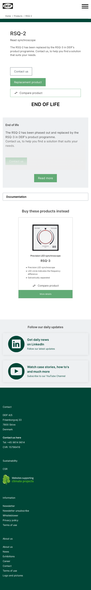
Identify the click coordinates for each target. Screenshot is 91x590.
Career (6, 561)
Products (18, 16)
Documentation (16, 196)
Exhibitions (9, 556)
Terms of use (10, 525)
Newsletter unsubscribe (16, 510)
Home (8, 16)
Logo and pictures (13, 575)
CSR (5, 468)
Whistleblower (10, 515)
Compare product (28, 93)
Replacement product (28, 82)
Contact (7, 565)
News (6, 551)
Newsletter (9, 505)
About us (8, 546)
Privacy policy (10, 520)
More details (45, 294)
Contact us (21, 71)
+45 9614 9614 (16, 442)
